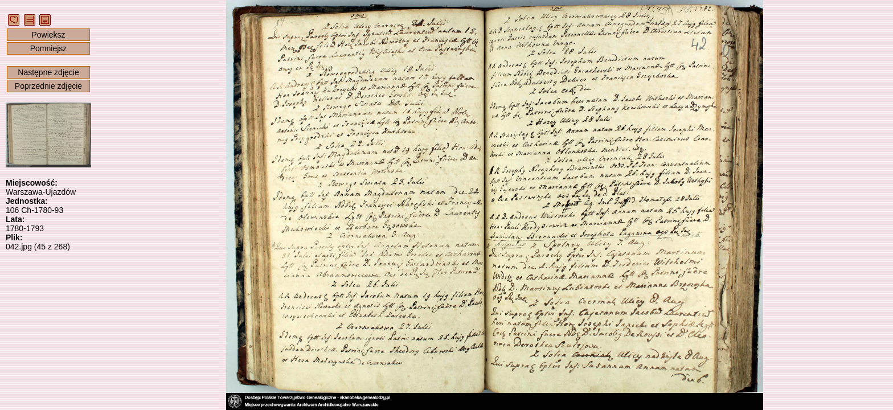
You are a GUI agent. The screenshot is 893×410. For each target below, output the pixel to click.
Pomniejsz (48, 48)
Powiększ (48, 34)
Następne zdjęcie (48, 72)
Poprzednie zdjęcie (48, 86)
